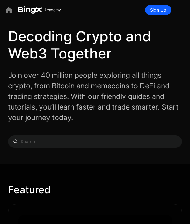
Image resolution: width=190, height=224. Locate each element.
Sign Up (158, 9)
